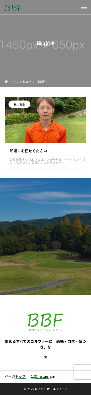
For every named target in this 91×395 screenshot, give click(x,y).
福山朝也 (19, 104)
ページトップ (15, 376)
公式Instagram (43, 376)
